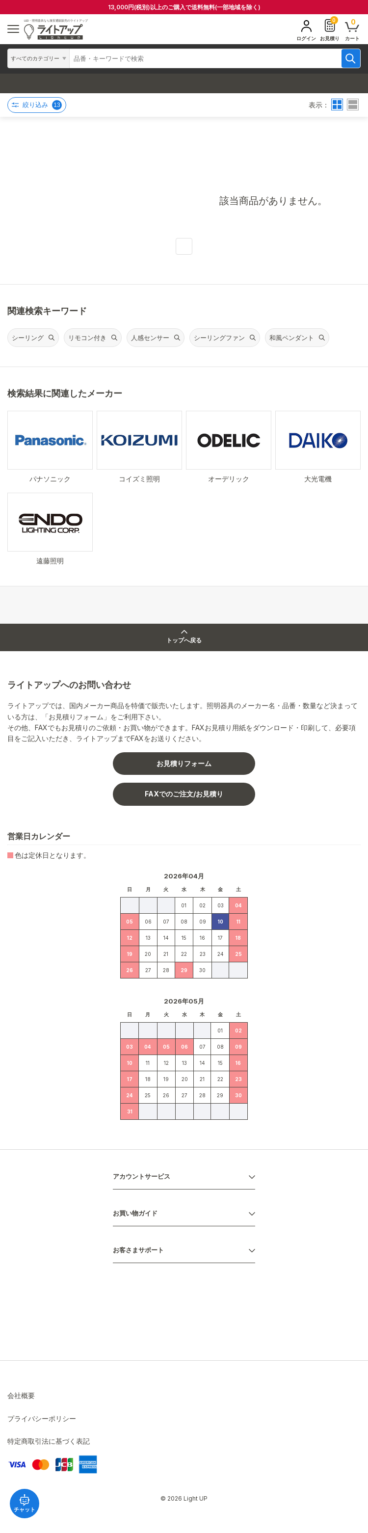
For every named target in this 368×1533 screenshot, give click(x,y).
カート (352, 29)
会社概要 (21, 1395)
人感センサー (150, 338)
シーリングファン (219, 338)
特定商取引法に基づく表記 (48, 1441)
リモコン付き (87, 338)
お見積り (330, 29)
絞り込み (37, 105)
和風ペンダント (291, 338)
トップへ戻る (184, 637)
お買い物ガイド (135, 1213)
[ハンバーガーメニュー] (13, 29)
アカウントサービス (141, 1176)
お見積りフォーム (184, 763)
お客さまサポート (138, 1250)
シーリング (28, 338)
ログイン (306, 30)
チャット (24, 1503)
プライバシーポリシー (41, 1418)
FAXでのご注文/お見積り (184, 794)
